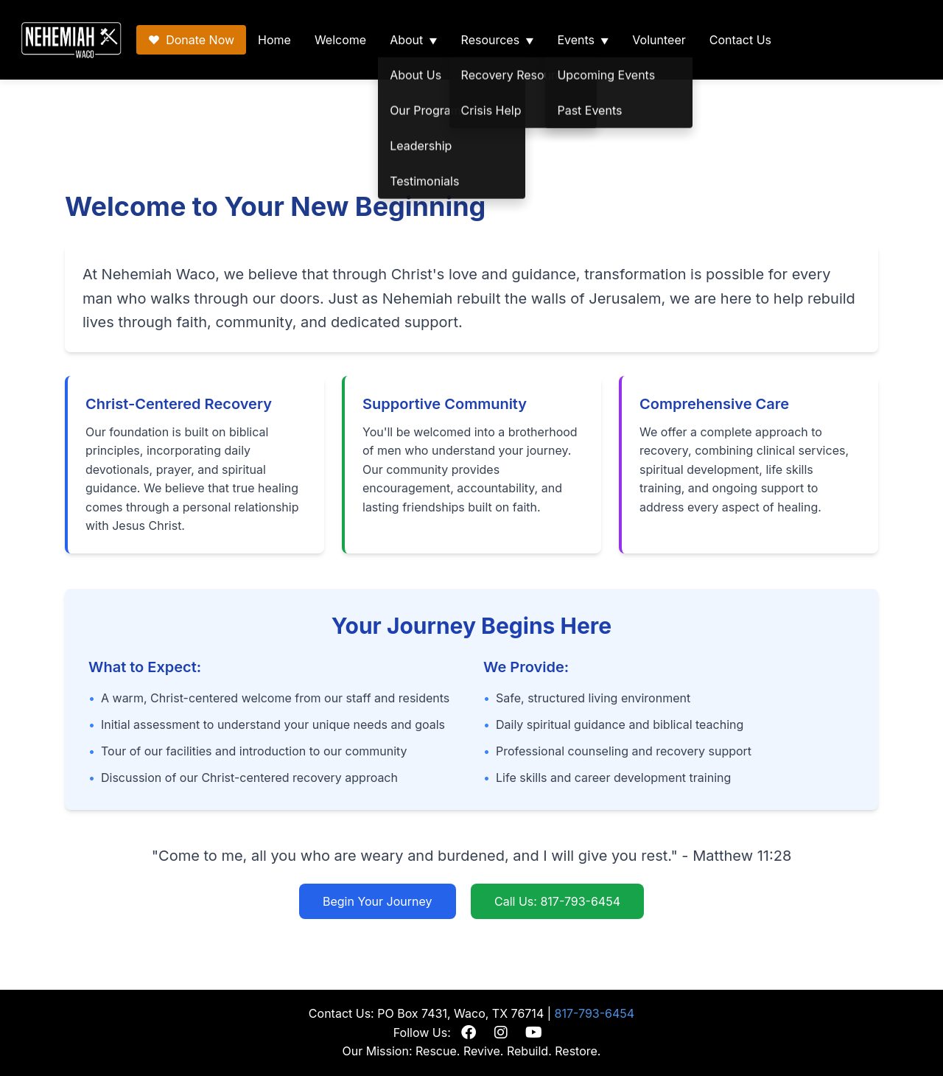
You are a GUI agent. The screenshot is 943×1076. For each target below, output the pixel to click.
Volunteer (658, 39)
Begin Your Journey (377, 901)
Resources (490, 39)
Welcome (340, 39)
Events (576, 39)
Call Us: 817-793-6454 (557, 901)
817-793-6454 (595, 1013)
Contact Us (740, 39)
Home (274, 39)
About (406, 39)
